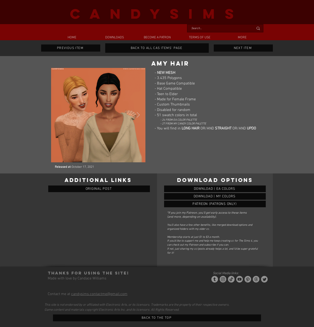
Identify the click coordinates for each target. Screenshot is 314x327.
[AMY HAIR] (215, 189)
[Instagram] (223, 279)
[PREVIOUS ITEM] (70, 48)
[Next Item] (138, 115)
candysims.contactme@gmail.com (99, 294)
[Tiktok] (231, 279)
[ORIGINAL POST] (99, 189)
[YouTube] (239, 279)
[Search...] (219, 28)
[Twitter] (264, 279)
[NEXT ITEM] (243, 48)
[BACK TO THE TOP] (157, 317)
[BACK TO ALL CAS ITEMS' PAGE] (157, 48)
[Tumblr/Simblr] (214, 279)
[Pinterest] (247, 279)
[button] (114, 37)
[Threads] (256, 279)
